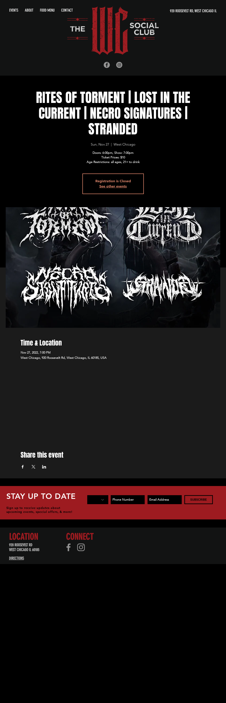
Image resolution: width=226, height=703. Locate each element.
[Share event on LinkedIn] (44, 467)
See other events (113, 186)
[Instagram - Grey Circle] (119, 65)
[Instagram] (81, 547)
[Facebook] (68, 547)
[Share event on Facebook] (23, 467)
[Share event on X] (33, 467)
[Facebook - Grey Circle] (107, 65)
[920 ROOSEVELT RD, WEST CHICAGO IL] (174, 11)
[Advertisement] (84, 610)
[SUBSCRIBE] (198, 499)
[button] (29, 10)
